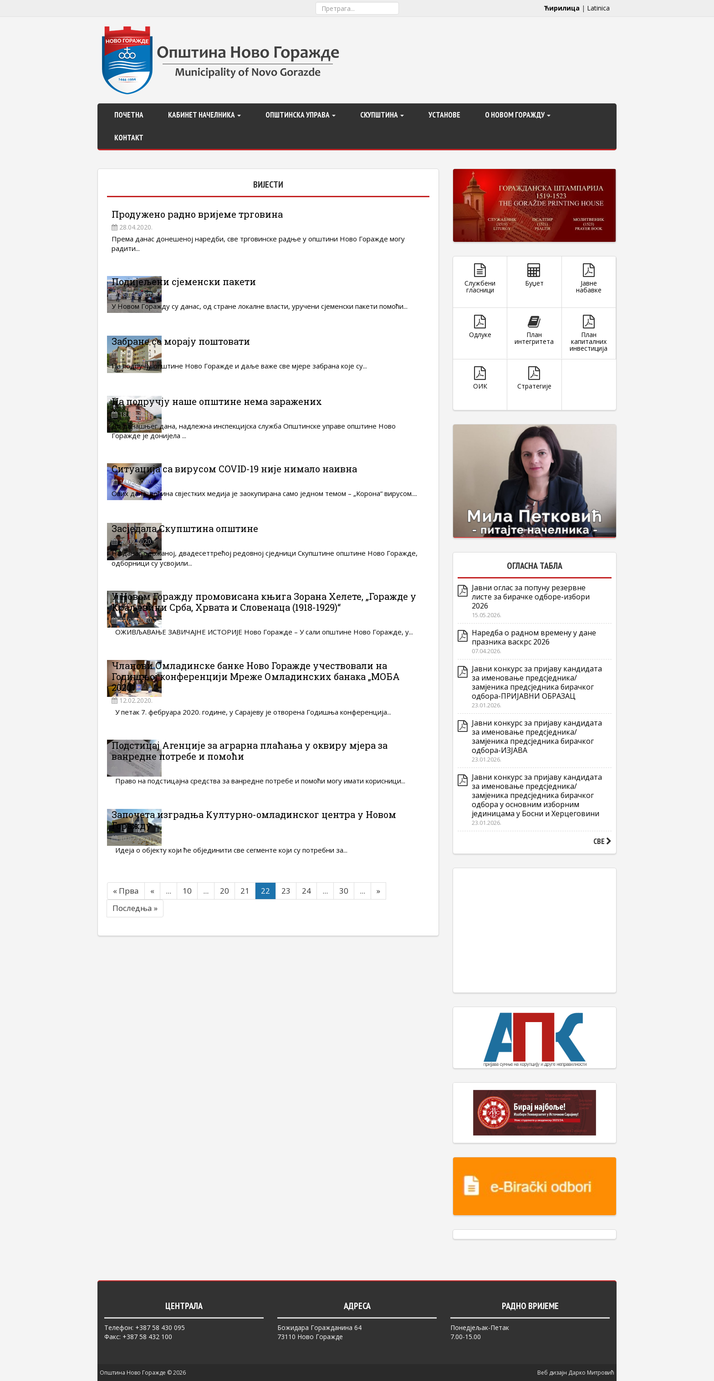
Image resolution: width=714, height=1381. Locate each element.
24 (306, 1013)
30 (343, 1013)
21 (245, 1013)
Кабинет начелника (204, 115)
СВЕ (602, 841)
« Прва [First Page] (126, 1013)
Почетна (128, 115)
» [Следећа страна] (378, 1013)
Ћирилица (562, 8)
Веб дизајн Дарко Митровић (575, 1372)
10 (187, 1013)
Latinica (598, 8)
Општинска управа (300, 115)
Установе (444, 115)
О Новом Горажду (518, 115)
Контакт (128, 138)
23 (286, 1013)
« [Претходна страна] (152, 1013)
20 (224, 1013)
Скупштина (382, 115)
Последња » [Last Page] (135, 1031)
